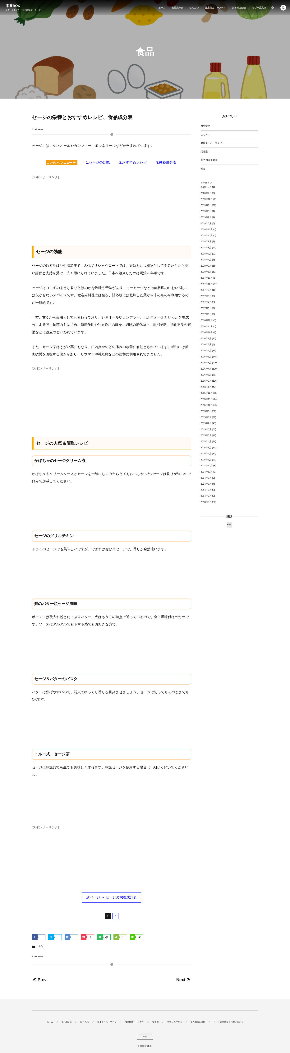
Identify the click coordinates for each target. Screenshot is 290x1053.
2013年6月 (206, 502)
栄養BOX (13, 5)
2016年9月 (206, 338)
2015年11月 (207, 399)
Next (183, 979)
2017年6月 (206, 308)
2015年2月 (206, 453)
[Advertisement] (111, 207)
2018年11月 (207, 235)
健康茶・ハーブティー (213, 143)
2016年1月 (206, 387)
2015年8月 (206, 417)
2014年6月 (206, 490)
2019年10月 (207, 199)
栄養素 (204, 151)
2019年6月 (206, 223)
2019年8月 (206, 211)
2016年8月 (206, 344)
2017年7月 (206, 302)
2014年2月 (206, 496)
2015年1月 (206, 459)
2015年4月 (206, 441)
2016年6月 (206, 356)
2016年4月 (206, 368)
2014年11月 (207, 471)
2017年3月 (206, 314)
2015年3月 (206, 447)
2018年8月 (206, 247)
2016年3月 (206, 374)
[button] (283, 8)
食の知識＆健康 (209, 160)
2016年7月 (206, 350)
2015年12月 (207, 393)
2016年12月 (207, 320)
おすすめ (205, 126)
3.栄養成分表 (166, 162)
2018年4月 (206, 259)
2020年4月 (206, 193)
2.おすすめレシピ (133, 162)
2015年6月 (206, 429)
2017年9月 (206, 290)
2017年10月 (207, 284)
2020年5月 (206, 187)
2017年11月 (207, 278)
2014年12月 (207, 465)
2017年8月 (206, 296)
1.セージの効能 (98, 162)
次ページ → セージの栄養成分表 (111, 897)
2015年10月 (207, 405)
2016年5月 (206, 362)
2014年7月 (206, 483)
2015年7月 (206, 423)
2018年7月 (206, 253)
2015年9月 (206, 411)
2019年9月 (206, 205)
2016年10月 (207, 332)
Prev (39, 979)
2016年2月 (206, 381)
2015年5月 (206, 435)
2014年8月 (206, 478)
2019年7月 (206, 217)
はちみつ (205, 134)
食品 (41, 946)
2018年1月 (206, 271)
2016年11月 (207, 326)
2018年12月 (207, 229)
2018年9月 (206, 241)
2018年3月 (206, 265)
